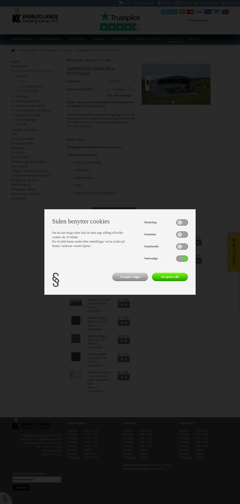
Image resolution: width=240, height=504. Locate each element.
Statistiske (150, 234)
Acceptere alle (170, 276)
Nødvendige (151, 258)
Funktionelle (151, 246)
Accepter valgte (130, 276)
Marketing (150, 222)
